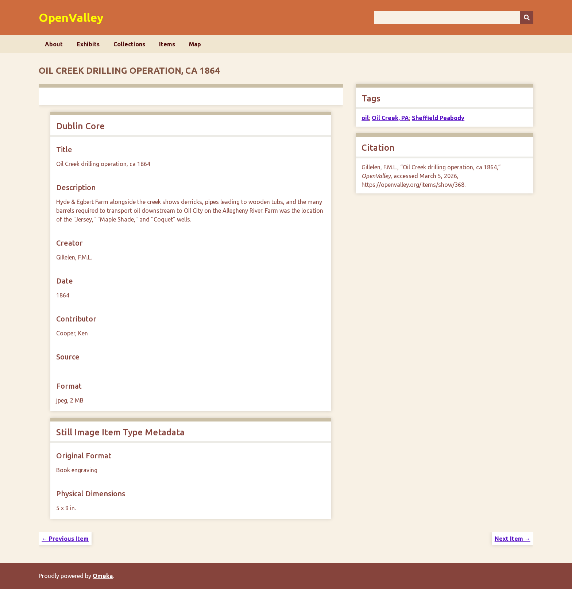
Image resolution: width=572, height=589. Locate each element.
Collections (129, 44)
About (54, 44)
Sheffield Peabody (438, 118)
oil (365, 118)
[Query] (453, 17)
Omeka (103, 576)
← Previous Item (65, 538)
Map (195, 44)
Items (167, 44)
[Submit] (526, 17)
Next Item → (512, 538)
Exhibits (88, 44)
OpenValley (71, 17)
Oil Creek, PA (390, 118)
